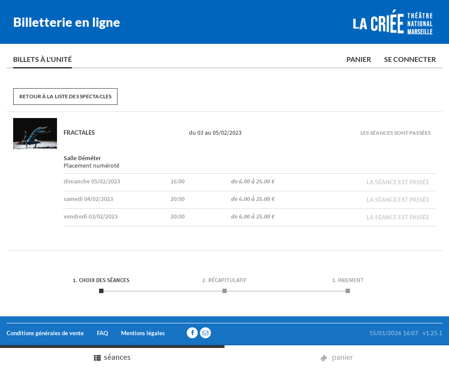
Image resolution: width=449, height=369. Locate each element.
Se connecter (410, 59)
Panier (358, 59)
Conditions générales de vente (45, 333)
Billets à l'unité (42, 59)
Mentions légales (143, 333)
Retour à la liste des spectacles (65, 96)
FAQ (102, 333)
